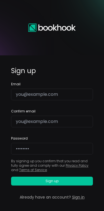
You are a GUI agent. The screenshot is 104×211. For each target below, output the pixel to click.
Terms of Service (33, 170)
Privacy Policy (77, 165)
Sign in (78, 197)
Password (19, 138)
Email (16, 84)
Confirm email (23, 111)
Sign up (52, 181)
